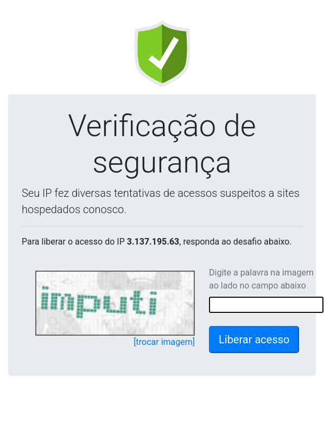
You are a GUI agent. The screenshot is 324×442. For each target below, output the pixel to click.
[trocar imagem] (164, 342)
